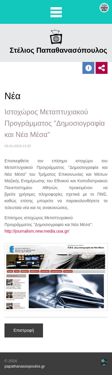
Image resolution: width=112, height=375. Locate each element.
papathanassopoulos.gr (24, 366)
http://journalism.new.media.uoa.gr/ (36, 231)
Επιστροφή (23, 330)
